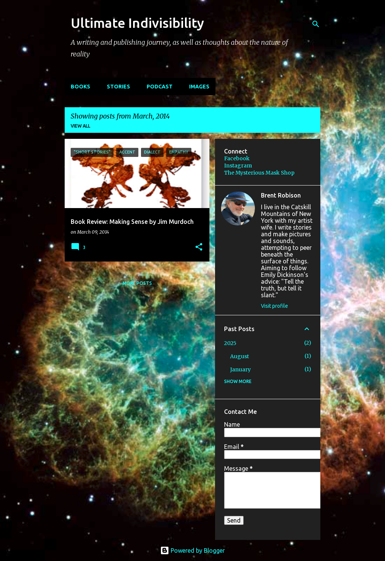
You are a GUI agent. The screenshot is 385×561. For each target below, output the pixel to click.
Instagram (238, 165)
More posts (137, 283)
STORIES (118, 87)
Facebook (237, 158)
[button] (198, 247)
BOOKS (80, 87)
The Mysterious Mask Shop (259, 172)
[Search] (315, 24)
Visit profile (274, 306)
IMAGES (199, 87)
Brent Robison (281, 195)
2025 (230, 343)
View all (80, 125)
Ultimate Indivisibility (137, 22)
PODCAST (160, 87)
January (240, 369)
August (239, 356)
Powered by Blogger (192, 550)
